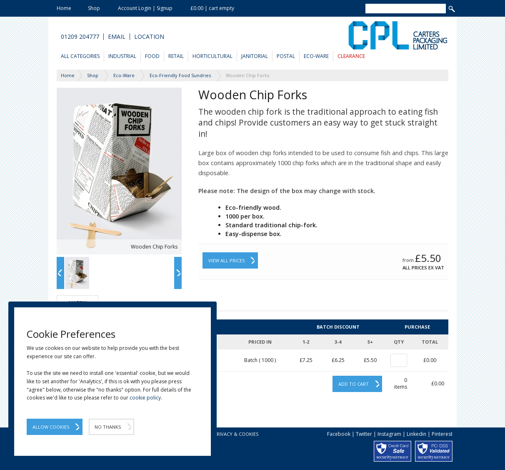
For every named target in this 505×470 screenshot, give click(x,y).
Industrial (122, 56)
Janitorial (254, 56)
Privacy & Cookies (236, 434)
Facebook (338, 433)
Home (64, 8)
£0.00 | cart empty (212, 8)
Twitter (364, 433)
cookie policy (145, 397)
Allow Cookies (50, 427)
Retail (176, 56)
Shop (94, 8)
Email (116, 36)
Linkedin (416, 433)
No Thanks (108, 427)
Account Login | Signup (145, 8)
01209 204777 (80, 36)
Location (149, 36)
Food (152, 56)
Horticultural (212, 56)
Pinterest (442, 433)
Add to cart (353, 384)
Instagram (389, 433)
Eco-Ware (316, 56)
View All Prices (226, 260)
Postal (286, 56)
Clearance (351, 56)
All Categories (80, 56)
